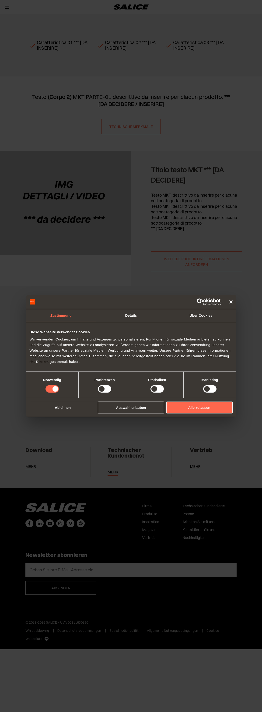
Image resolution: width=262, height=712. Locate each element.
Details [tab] (131, 315)
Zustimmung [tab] (61, 315)
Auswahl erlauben (131, 408)
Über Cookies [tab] (201, 315)
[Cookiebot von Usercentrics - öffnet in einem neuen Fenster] (200, 301)
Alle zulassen (199, 408)
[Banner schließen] (231, 301)
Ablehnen (63, 408)
